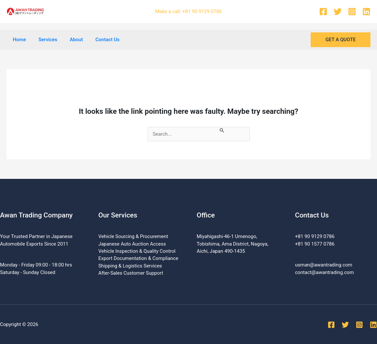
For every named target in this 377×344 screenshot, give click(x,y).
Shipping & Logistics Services (130, 266)
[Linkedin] (366, 12)
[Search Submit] (223, 130)
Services (43, 40)
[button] (340, 39)
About (69, 40)
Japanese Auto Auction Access (132, 244)
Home (18, 40)
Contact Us (98, 40)
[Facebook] (323, 12)
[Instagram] (352, 12)
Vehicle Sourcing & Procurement (133, 236)
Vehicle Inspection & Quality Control (137, 251)
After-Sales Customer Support (130, 273)
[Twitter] (338, 12)
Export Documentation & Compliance (138, 259)
